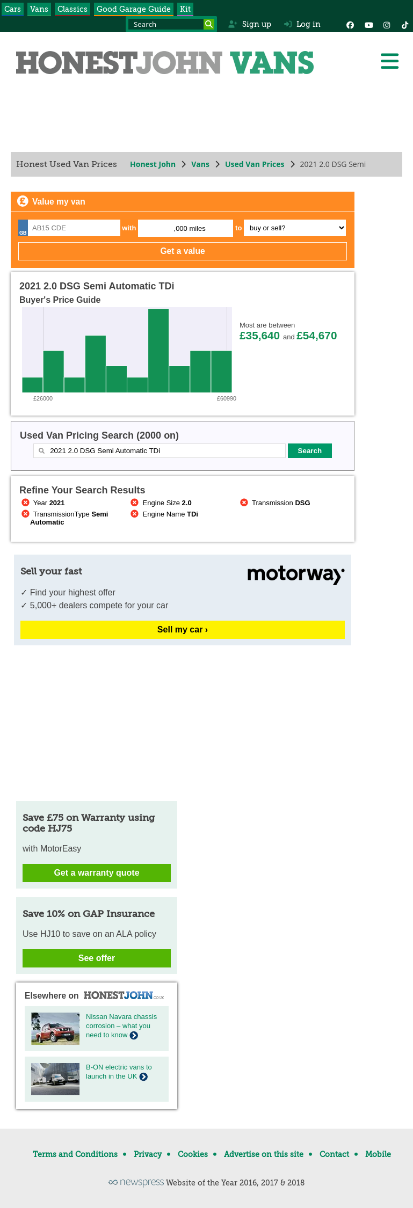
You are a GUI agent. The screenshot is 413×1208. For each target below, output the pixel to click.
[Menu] (389, 61)
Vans (39, 9)
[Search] (209, 24)
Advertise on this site (263, 1154)
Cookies (193, 1154)
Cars (12, 9)
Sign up (249, 24)
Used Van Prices (255, 164)
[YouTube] (368, 24)
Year (42, 503)
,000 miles (190, 228)
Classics (72, 9)
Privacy (148, 1154)
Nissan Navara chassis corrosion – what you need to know (121, 1026)
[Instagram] (387, 24)
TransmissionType (63, 518)
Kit (185, 9)
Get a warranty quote (96, 872)
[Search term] (171, 24)
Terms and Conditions (75, 1154)
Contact (334, 1154)
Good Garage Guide (134, 9)
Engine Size (160, 503)
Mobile (378, 1154)
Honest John (153, 164)
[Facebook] (350, 24)
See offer (96, 958)
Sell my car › (182, 629)
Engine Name (163, 514)
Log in (302, 24)
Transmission (274, 503)
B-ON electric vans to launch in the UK (119, 1071)
